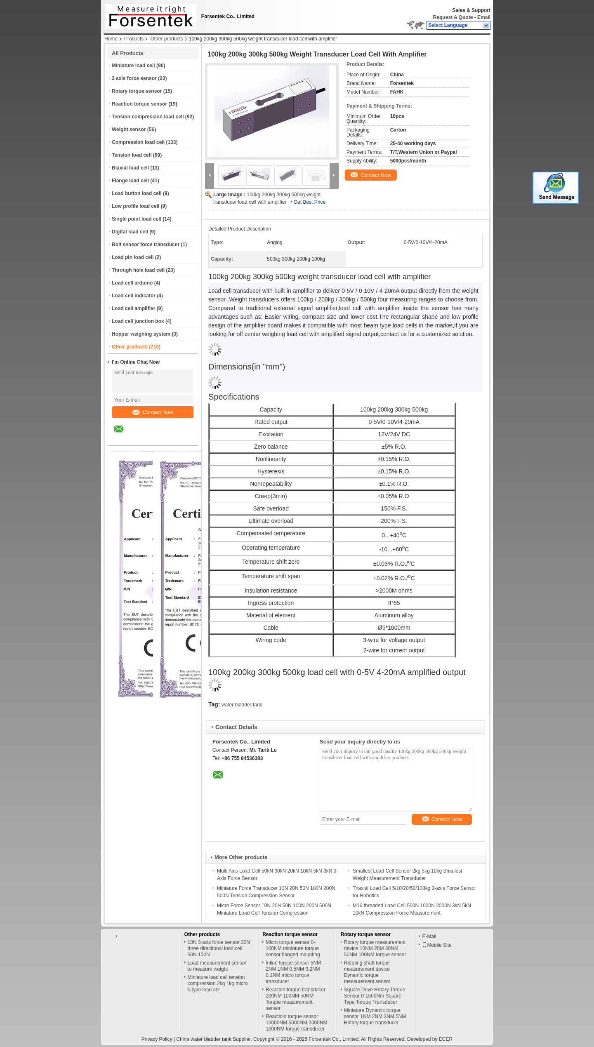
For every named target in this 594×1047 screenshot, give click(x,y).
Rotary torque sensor (137, 91)
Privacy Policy (156, 1039)
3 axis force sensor (134, 78)
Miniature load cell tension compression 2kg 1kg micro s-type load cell (218, 983)
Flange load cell (130, 181)
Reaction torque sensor (139, 104)
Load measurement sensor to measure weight (217, 966)
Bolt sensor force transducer (145, 244)
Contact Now (152, 412)
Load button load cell (137, 193)
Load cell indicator (134, 296)
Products (134, 39)
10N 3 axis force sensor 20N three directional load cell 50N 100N (219, 948)
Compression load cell (138, 142)
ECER (446, 1039)
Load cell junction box (138, 321)
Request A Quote (453, 17)
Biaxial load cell (130, 168)
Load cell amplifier (133, 308)
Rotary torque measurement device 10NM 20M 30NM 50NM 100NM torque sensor (375, 948)
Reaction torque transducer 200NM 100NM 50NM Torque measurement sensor (295, 999)
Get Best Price (309, 202)
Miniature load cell (133, 65)
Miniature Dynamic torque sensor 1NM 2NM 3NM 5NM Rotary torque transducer (375, 1016)
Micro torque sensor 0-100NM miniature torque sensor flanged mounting (293, 948)
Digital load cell (130, 232)
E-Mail (429, 936)
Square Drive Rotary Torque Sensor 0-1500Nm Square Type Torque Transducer (374, 996)
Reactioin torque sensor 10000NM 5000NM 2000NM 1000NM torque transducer (296, 1023)
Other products (166, 39)
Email (483, 17)
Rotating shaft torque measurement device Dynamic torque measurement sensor (367, 972)
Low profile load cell (135, 206)
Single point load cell (136, 219)
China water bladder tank (203, 1039)
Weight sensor (129, 129)
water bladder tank (242, 705)
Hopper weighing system (141, 334)
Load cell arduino (132, 283)
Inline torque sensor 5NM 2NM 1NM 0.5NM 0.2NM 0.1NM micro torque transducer (293, 972)
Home (111, 39)
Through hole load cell (138, 270)
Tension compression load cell (148, 117)
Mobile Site (436, 945)
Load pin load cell (132, 257)
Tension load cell (131, 155)
